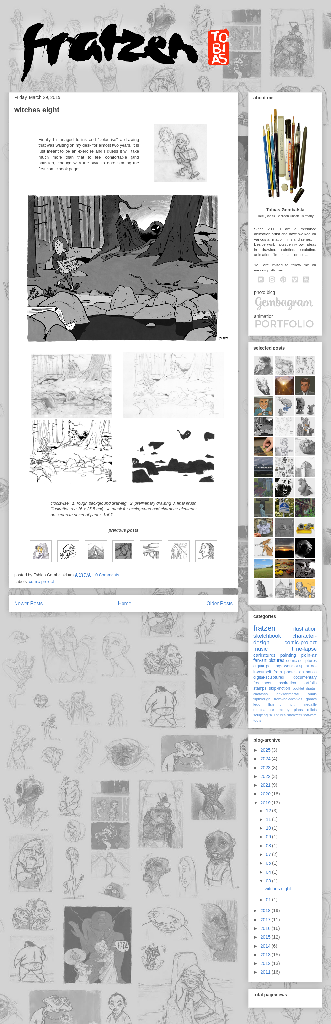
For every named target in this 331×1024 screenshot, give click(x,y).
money (284, 710)
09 (269, 836)
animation (308, 672)
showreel (294, 715)
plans (298, 710)
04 (269, 872)
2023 (266, 767)
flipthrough (261, 699)
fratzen (264, 628)
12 (269, 810)
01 (269, 899)
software (310, 715)
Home (125, 603)
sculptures (277, 715)
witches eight (36, 110)
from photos (285, 672)
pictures (276, 660)
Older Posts (220, 603)
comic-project (41, 581)
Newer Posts (28, 603)
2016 (266, 928)
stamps (260, 688)
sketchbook (267, 636)
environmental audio (296, 694)
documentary (305, 677)
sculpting (260, 715)
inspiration (287, 683)
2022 (266, 776)
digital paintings (267, 666)
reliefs (312, 710)
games (311, 699)
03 (269, 880)
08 (269, 845)
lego (256, 704)
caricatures (264, 655)
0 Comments (107, 574)
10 (269, 828)
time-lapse (304, 649)
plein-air (309, 655)
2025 (266, 750)
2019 (266, 802)
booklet (298, 688)
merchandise (263, 710)
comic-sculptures (301, 660)
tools (257, 720)
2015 (266, 937)
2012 (266, 963)
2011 (266, 972)
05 (269, 863)
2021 (266, 785)
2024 (266, 758)
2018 (266, 910)
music (260, 649)
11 (269, 819)
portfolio (309, 683)
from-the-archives (288, 699)
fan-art (259, 660)
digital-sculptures (268, 677)
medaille (310, 704)
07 (269, 854)
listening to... (281, 704)
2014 (266, 946)
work (288, 666)
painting (288, 655)
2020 (266, 793)
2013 (266, 954)
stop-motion (279, 688)
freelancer (262, 683)
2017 (266, 919)
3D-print (301, 666)
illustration (304, 629)
